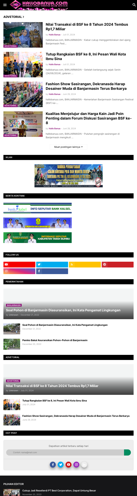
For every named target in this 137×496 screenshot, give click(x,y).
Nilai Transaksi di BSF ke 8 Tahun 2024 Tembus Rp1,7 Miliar (87, 26)
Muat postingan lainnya (67, 146)
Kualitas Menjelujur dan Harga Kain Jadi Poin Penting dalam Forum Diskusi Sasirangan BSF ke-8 (89, 118)
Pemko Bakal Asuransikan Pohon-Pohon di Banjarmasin (55, 340)
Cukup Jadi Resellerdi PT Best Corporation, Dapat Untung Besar (59, 490)
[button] (4, 5)
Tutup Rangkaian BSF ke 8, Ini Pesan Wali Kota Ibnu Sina (86, 56)
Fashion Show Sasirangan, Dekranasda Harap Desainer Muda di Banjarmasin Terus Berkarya (86, 86)
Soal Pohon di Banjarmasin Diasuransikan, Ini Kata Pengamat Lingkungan (65, 324)
